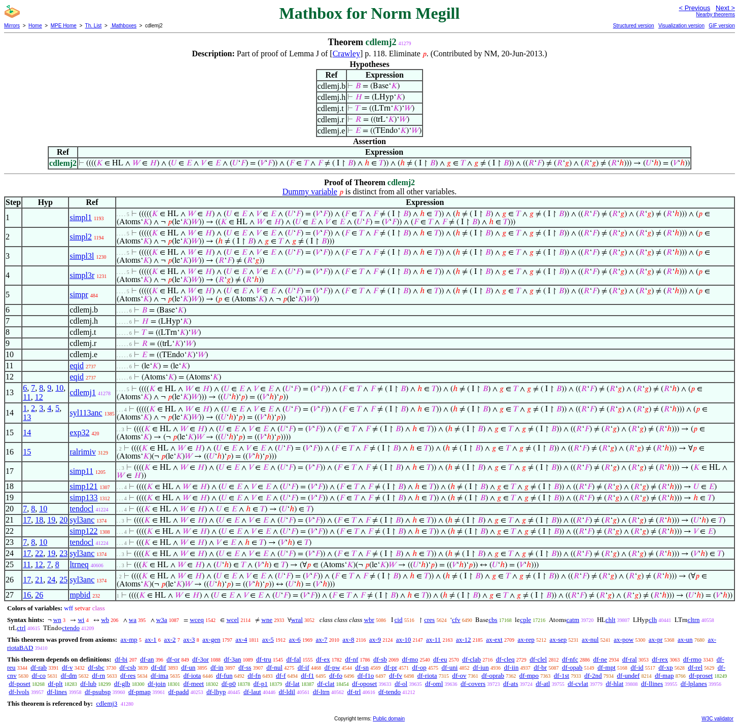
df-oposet (364, 683)
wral (297, 620)
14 (27, 432)
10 (59, 388)
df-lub (88, 683)
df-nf (351, 659)
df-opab (572, 667)
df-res (127, 675)
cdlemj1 (82, 392)
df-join (156, 683)
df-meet (193, 683)
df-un (188, 667)
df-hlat (614, 683)
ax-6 (295, 639)
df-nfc (570, 659)
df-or (173, 659)
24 (51, 579)
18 (39, 519)
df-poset (19, 683)
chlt (611, 620)
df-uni (449, 667)
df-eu (440, 659)
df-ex (323, 659)
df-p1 (261, 683)
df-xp (665, 667)
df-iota (192, 675)
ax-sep (558, 639)
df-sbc (96, 667)
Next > (725, 8)
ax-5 (268, 639)
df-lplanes (694, 683)
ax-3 (189, 639)
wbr (369, 620)
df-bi (121, 659)
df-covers (473, 683)
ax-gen (211, 639)
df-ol (401, 683)
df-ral (629, 659)
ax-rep (525, 639)
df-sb (380, 659)
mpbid (79, 595)
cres (429, 620)
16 (27, 595)
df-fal (293, 659)
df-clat (325, 683)
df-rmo (692, 659)
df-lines (57, 692)
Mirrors (12, 25)
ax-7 (321, 639)
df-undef (628, 675)
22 (39, 553)
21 (39, 579)
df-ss (244, 667)
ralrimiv (82, 451)
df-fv (395, 675)
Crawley (346, 53)
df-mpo (529, 675)
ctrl (21, 628)
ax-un (685, 639)
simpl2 (80, 236)
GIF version (722, 25)
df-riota (427, 675)
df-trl (354, 692)
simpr (78, 294)
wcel (232, 620)
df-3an (232, 659)
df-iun (481, 667)
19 (51, 519)
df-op (419, 667)
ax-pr (655, 639)
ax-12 (463, 639)
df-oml (434, 683)
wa (132, 620)
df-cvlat (578, 683)
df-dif (158, 667)
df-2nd (593, 675)
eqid (76, 365)
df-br (540, 667)
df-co (39, 675)
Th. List (93, 25)
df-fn (254, 675)
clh (653, 620)
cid (399, 620)
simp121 (83, 486)
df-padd (178, 692)
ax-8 (348, 639)
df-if (303, 667)
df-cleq (505, 659)
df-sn (362, 667)
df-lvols (19, 692)
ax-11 (433, 639)
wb (105, 620)
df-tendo (389, 692)
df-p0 (229, 683)
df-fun (224, 675)
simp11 (81, 471)
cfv (456, 620)
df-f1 (307, 675)
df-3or (200, 659)
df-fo (335, 675)
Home (35, 25)
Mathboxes (123, 25)
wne (266, 620)
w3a (161, 620)
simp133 (83, 497)
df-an (147, 659)
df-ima (159, 675)
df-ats (510, 683)
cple (525, 620)
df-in (216, 667)
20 (63, 519)
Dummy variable (310, 191)
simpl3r (81, 275)
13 (27, 417)
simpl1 (80, 217)
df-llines (652, 683)
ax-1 (151, 639)
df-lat (292, 683)
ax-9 (375, 639)
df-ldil (286, 692)
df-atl (543, 683)
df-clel (538, 659)
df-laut (252, 692)
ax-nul (590, 639)
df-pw (332, 667)
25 (63, 579)
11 (26, 397)
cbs (492, 620)
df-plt (55, 683)
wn (57, 620)
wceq (196, 620)
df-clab (471, 659)
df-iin (511, 667)
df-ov (459, 675)
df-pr (390, 667)
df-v (67, 667)
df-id (636, 667)
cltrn (694, 620)
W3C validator (717, 718)
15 (27, 451)
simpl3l (81, 256)
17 (27, 519)
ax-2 (169, 639)
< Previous (694, 8)
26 (39, 595)
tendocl (81, 508)
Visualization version (681, 25)
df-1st (561, 675)
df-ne (600, 659)
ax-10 (403, 639)
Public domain (389, 718)
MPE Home (64, 25)
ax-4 (241, 639)
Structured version (633, 25)
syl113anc (85, 412)
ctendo (71, 628)
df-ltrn (321, 692)
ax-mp (129, 639)
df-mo (410, 659)
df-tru (263, 659)
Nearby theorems (715, 14)
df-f (281, 675)
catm (573, 620)
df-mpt (606, 667)
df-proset (701, 675)
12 (39, 397)
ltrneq (78, 564)
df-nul (274, 667)
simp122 (83, 531)
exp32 (79, 432)
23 (63, 553)
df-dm (69, 675)
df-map (664, 675)
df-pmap (139, 692)
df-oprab (492, 675)
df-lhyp (216, 692)
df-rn (98, 675)
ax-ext (494, 639)
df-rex (660, 659)
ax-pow (624, 639)
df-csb (128, 667)
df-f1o (366, 675)
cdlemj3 (106, 703)
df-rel (695, 667)
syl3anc (81, 519)
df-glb (122, 683)
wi (81, 620)
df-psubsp (98, 692)
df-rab (38, 667)
